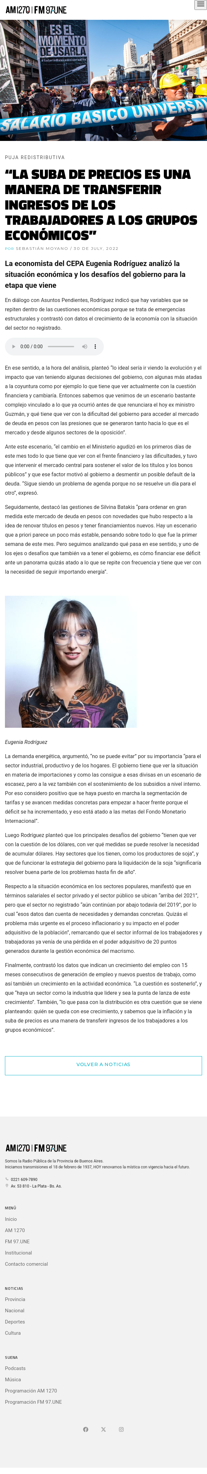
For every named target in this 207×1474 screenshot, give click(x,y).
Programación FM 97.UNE (33, 1402)
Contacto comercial (26, 1264)
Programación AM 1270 (31, 1391)
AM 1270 (15, 1230)
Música (13, 1380)
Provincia (15, 1299)
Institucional (18, 1253)
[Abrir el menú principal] (200, 5)
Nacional (14, 1311)
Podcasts (15, 1368)
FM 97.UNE (17, 1242)
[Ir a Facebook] (85, 1430)
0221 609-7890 (21, 1179)
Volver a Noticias (103, 1064)
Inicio (11, 1219)
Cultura (13, 1333)
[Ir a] (121, 1430)
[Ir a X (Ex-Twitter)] (103, 1430)
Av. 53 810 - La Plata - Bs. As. (33, 1186)
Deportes (15, 1322)
